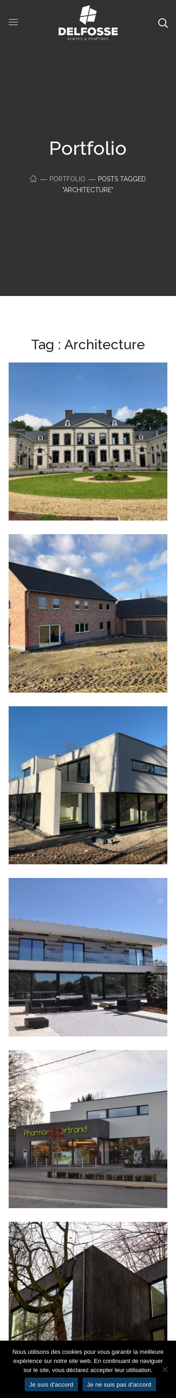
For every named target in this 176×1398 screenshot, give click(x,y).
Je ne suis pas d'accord (119, 1384)
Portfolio (67, 179)
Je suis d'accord (51, 1384)
